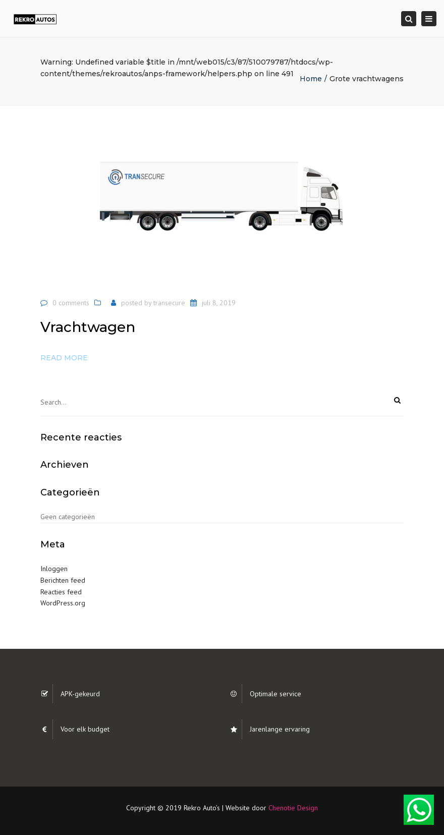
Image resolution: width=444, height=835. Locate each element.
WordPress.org (62, 602)
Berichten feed (62, 580)
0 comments (70, 302)
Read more (64, 357)
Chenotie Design (293, 807)
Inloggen (54, 568)
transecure (169, 302)
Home (311, 78)
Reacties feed (61, 591)
